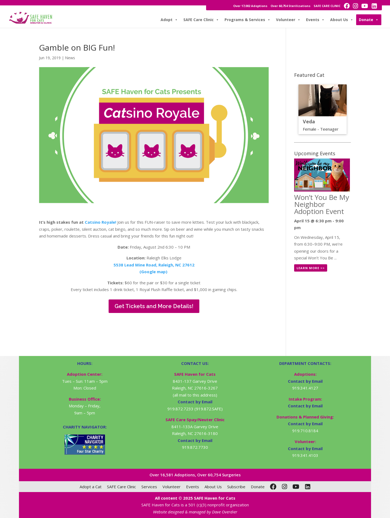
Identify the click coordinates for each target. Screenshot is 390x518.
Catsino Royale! (100, 222)
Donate (369, 19)
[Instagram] (284, 486)
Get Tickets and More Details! (154, 306)
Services (149, 486)
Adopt (169, 19)
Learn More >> (311, 268)
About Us (341, 19)
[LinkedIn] (307, 486)
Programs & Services (248, 19)
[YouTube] (296, 486)
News (70, 57)
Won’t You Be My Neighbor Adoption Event (321, 204)
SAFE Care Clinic (201, 19)
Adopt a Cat (91, 486)
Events (315, 19)
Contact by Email (305, 381)
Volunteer (288, 19)
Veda (309, 121)
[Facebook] (273, 486)
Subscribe (236, 486)
